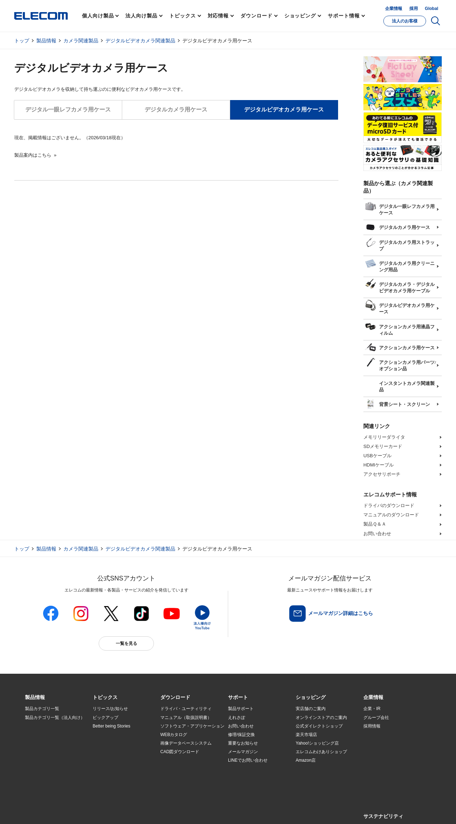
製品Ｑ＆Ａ (374, 524)
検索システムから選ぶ (114, 769)
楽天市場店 (306, 734)
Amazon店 (306, 760)
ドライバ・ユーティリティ (186, 708)
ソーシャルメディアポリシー (185, 810)
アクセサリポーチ (381, 474)
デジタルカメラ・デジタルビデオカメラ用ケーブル (400, 285)
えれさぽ (236, 717)
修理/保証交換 (241, 734)
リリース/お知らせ (110, 708)
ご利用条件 (103, 810)
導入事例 (33, 751)
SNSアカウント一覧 (41, 811)
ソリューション (40, 743)
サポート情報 (343, 16)
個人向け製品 (98, 16)
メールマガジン (243, 751)
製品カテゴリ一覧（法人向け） (55, 717)
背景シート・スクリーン (397, 403)
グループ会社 (376, 717)
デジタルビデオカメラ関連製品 (140, 40)
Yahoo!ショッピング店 (317, 743)
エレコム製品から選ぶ (114, 760)
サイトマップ (75, 810)
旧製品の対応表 (108, 777)
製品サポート (241, 708)
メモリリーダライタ (384, 437)
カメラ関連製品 (80, 40)
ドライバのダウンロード (388, 505)
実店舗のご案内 (311, 708)
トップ (21, 40)
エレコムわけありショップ (321, 751)
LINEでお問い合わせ (248, 760)
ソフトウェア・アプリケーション (192, 726)
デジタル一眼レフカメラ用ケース (68, 109)
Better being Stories (111, 726)
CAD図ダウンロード (179, 751)
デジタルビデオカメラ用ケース (400, 306)
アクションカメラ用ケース (400, 346)
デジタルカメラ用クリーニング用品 (400, 264)
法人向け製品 (141, 16)
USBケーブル (377, 455)
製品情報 (46, 40)
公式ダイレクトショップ (319, 726)
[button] (105, 697)
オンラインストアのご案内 (321, 717)
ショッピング (300, 16)
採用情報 (371, 726)
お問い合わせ (377, 533)
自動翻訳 (252, 810)
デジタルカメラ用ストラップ (400, 243)
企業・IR (371, 708)
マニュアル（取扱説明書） (186, 717)
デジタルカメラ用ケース (176, 109)
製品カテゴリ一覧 (42, 708)
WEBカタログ (173, 734)
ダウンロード (256, 16)
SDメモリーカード (382, 446)
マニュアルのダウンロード (391, 514)
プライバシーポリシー (137, 810)
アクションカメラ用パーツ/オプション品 (400, 363)
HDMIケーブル (378, 465)
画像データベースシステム (186, 743)
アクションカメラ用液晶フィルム (400, 327)
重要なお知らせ (243, 743)
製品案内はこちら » (35, 155)
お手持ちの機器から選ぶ (116, 751)
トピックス (182, 16)
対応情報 (218, 16)
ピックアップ (105, 717)
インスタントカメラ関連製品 (400, 384)
